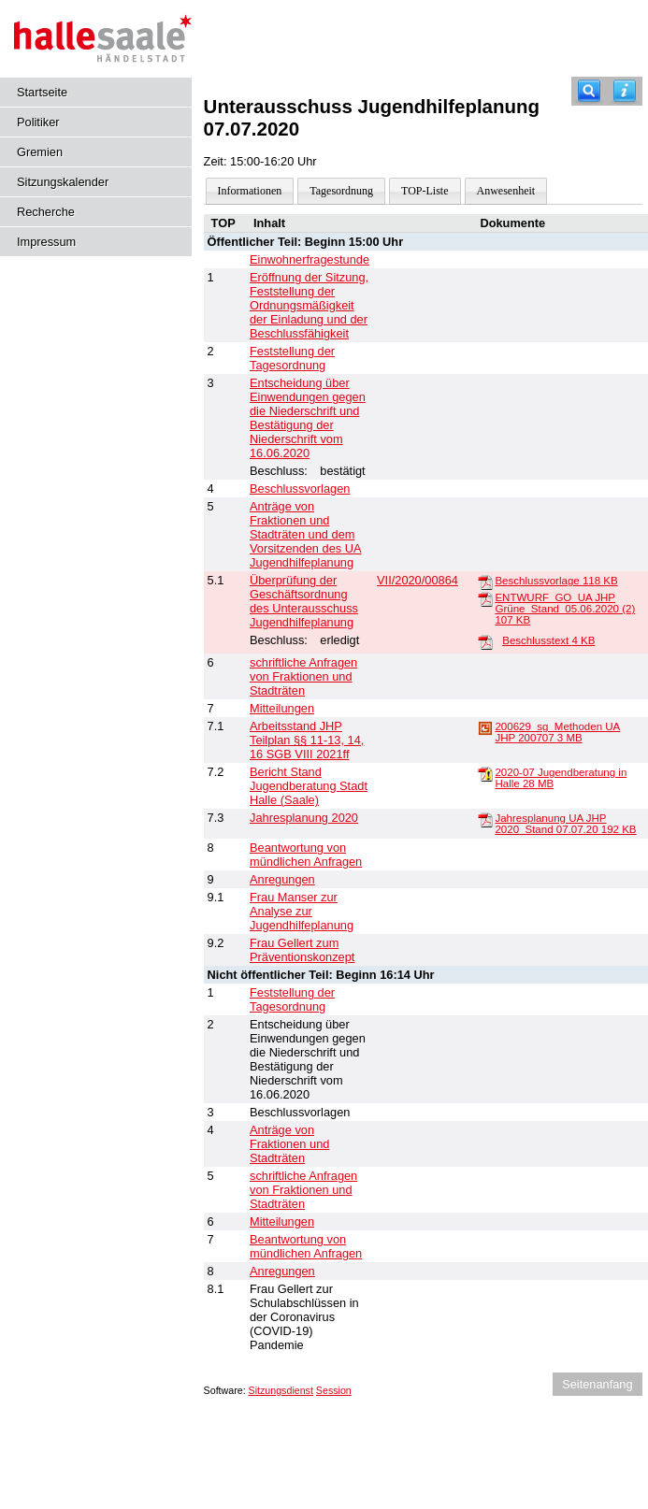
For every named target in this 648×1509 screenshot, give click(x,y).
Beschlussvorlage (556, 580)
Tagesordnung (341, 190)
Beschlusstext (548, 640)
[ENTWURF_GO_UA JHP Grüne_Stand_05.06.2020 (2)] (485, 598)
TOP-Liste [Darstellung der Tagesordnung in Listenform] (424, 190)
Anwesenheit (506, 190)
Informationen (250, 190)
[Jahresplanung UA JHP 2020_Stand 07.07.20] (485, 819)
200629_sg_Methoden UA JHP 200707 (557, 732)
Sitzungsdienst (281, 1390)
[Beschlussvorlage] (485, 581)
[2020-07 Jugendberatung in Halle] (485, 773)
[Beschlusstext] (485, 641)
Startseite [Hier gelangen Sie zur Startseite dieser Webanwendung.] (42, 92)
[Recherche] (589, 91)
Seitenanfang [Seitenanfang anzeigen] (597, 1384)
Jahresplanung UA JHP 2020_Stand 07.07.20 (565, 823)
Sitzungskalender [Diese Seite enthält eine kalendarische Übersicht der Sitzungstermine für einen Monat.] (62, 182)
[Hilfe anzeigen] (624, 91)
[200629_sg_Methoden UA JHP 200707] (485, 727)
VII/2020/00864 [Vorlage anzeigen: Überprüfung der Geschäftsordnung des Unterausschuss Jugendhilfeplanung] (417, 580)
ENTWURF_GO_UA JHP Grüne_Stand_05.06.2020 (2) (565, 608)
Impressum (46, 242)
